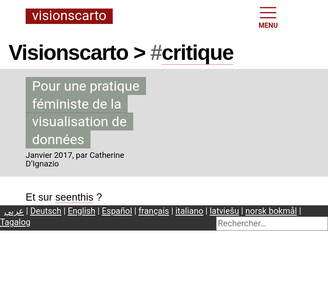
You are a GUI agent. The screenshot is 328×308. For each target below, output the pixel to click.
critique (198, 53)
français (153, 211)
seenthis (74, 197)
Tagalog (15, 222)
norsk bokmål (271, 211)
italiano (189, 211)
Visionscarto (69, 16)
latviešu (224, 211)
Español (117, 211)
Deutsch (46, 211)
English (82, 211)
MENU (268, 17)
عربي (14, 211)
